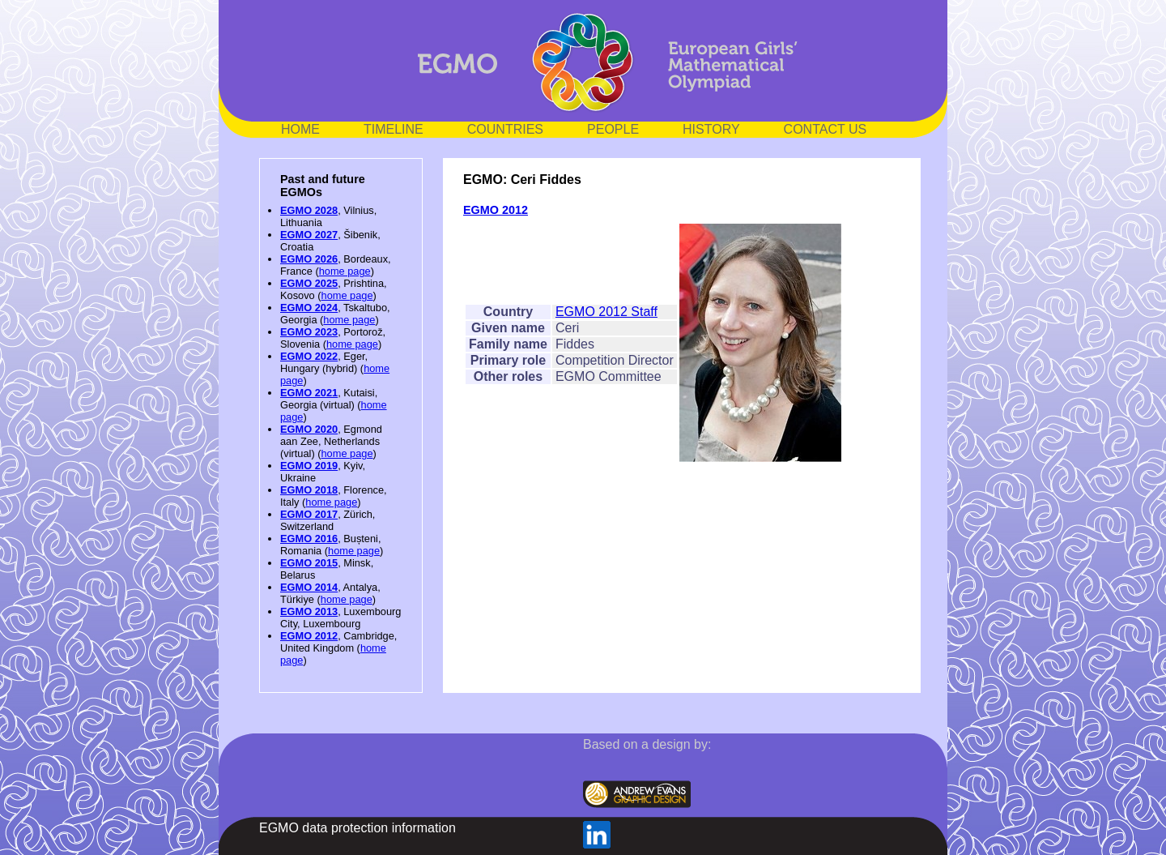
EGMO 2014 (309, 587)
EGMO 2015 (309, 563)
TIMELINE (393, 129)
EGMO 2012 (309, 636)
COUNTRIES (505, 129)
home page (345, 271)
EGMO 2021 (309, 393)
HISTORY (711, 129)
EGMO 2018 (309, 490)
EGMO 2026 (309, 259)
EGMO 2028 (309, 210)
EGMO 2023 (309, 332)
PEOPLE (613, 129)
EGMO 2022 (309, 356)
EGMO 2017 (309, 514)
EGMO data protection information (357, 828)
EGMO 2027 (309, 235)
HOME (300, 129)
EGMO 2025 (309, 283)
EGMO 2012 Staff (606, 311)
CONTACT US (825, 129)
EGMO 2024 (309, 307)
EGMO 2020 (309, 429)
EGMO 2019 (309, 466)
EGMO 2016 (309, 538)
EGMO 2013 (309, 611)
